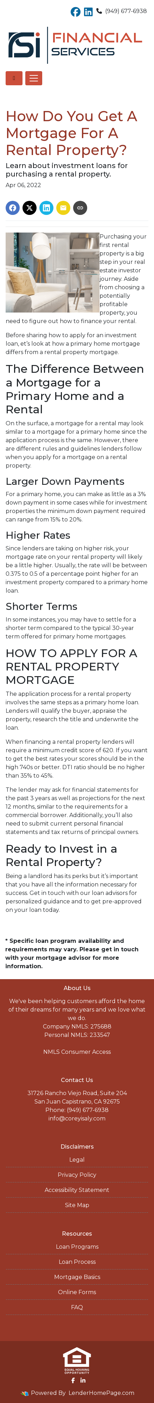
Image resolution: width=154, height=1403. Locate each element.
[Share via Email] (63, 208)
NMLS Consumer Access (77, 1052)
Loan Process (77, 1262)
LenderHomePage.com (101, 1393)
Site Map (77, 1205)
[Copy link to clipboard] (80, 208)
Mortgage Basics (77, 1277)
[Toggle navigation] (33, 78)
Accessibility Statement (77, 1190)
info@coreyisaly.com (77, 1118)
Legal (77, 1159)
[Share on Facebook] (13, 208)
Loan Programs (77, 1246)
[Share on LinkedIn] (46, 208)
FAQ (77, 1307)
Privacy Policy (77, 1175)
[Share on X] (30, 208)
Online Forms (77, 1292)
